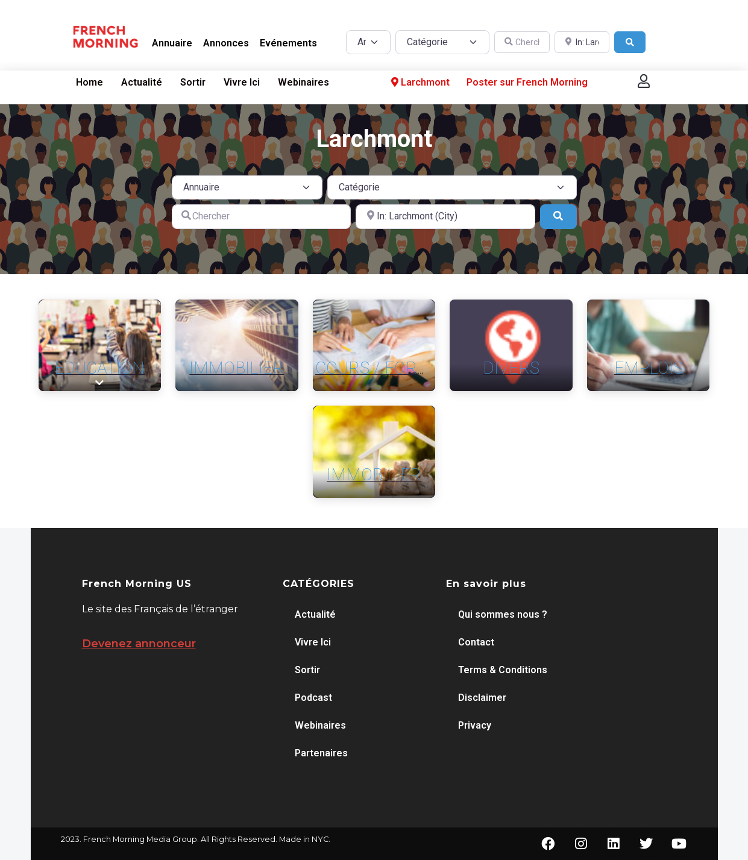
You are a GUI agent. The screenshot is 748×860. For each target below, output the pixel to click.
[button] (644, 81)
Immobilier (236, 368)
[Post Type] (368, 42)
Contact (476, 642)
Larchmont (419, 83)
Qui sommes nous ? (502, 614)
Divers (511, 368)
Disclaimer (482, 697)
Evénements (288, 43)
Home (89, 82)
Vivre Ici (242, 82)
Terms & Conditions (502, 670)
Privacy (474, 725)
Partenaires (321, 753)
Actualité (141, 82)
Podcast (313, 697)
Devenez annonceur (139, 643)
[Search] (630, 42)
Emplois (648, 368)
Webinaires (303, 82)
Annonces (226, 43)
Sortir (193, 82)
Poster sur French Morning (527, 82)
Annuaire (172, 43)
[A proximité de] (582, 42)
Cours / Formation (397, 368)
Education (99, 368)
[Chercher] (522, 42)
